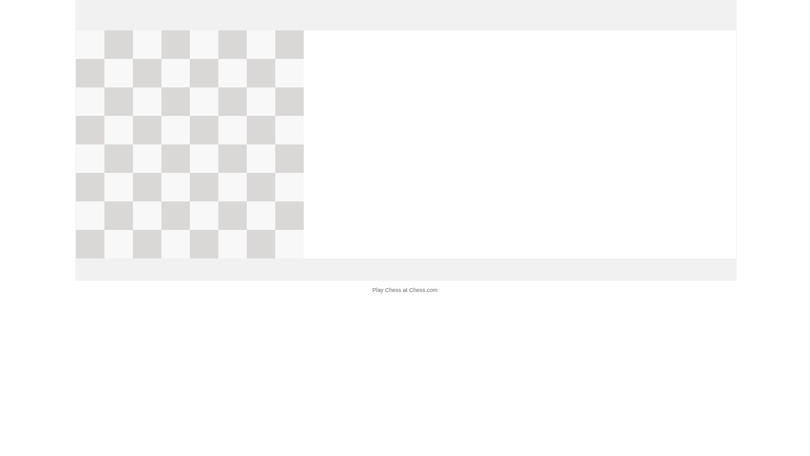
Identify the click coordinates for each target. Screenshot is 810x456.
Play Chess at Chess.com (404, 290)
